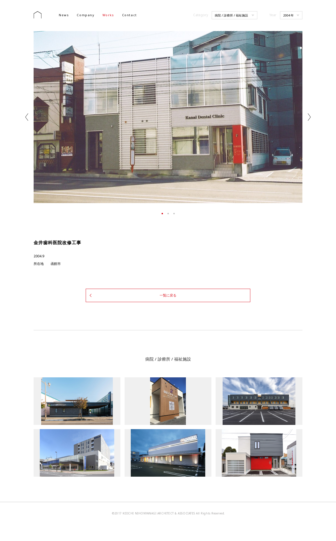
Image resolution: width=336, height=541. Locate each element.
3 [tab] (174, 213)
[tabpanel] (168, 117)
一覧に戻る (168, 294)
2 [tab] (168, 213)
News (64, 15)
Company (85, 15)
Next (309, 117)
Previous (26, 117)
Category (200, 15)
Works (108, 15)
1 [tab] (162, 213)
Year (272, 15)
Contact (129, 15)
